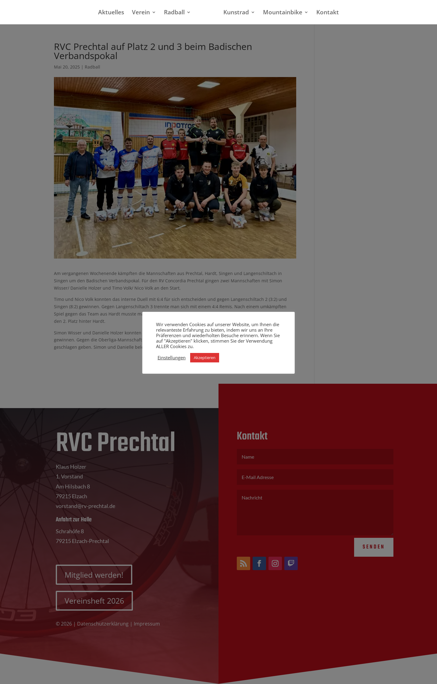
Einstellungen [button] (172, 357)
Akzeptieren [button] (204, 357)
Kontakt (325, 13)
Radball (176, 13)
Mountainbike (280, 13)
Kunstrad (234, 13)
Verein (143, 13)
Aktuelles (113, 13)
